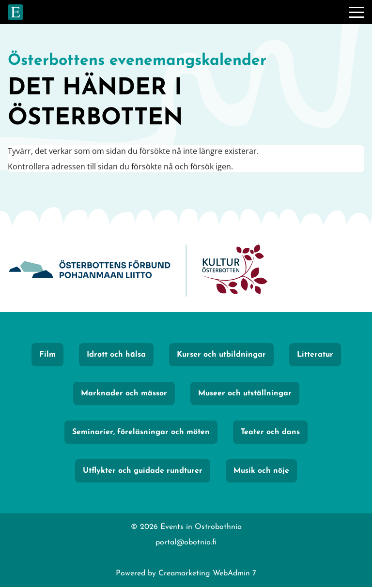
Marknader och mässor (124, 393)
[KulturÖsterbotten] (234, 271)
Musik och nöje (261, 471)
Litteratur (315, 355)
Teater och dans (270, 432)
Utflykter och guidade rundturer (142, 471)
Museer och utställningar (245, 393)
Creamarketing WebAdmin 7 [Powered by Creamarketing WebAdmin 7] (207, 573)
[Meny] (356, 12)
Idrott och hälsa (116, 355)
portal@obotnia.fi (186, 542)
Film (47, 355)
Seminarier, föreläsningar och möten (141, 432)
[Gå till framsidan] (15, 12)
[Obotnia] (89, 270)
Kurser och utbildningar (221, 355)
